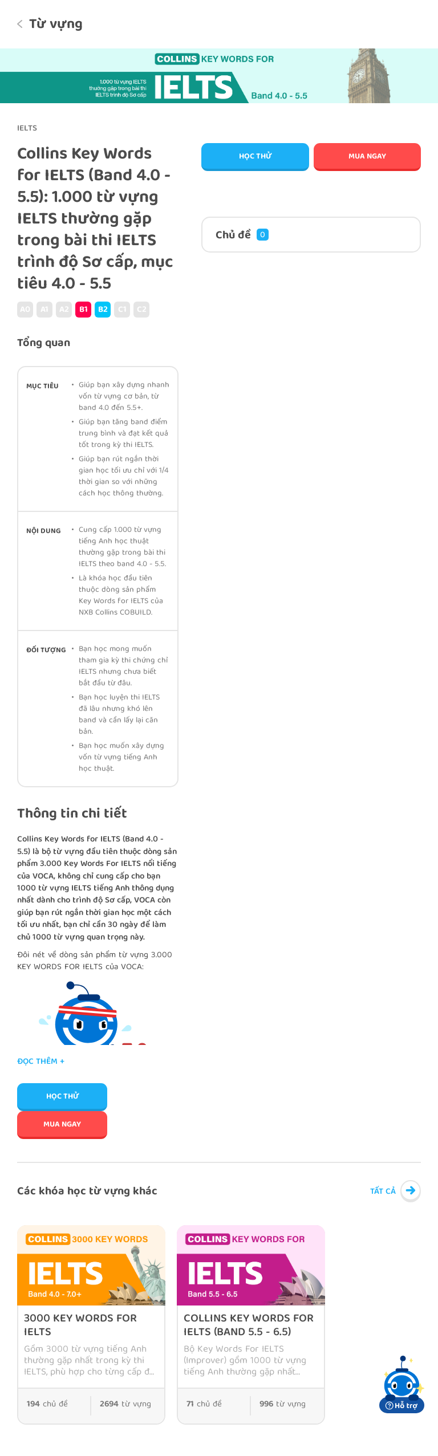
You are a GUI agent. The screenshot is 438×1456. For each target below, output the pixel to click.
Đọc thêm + (40, 1062)
